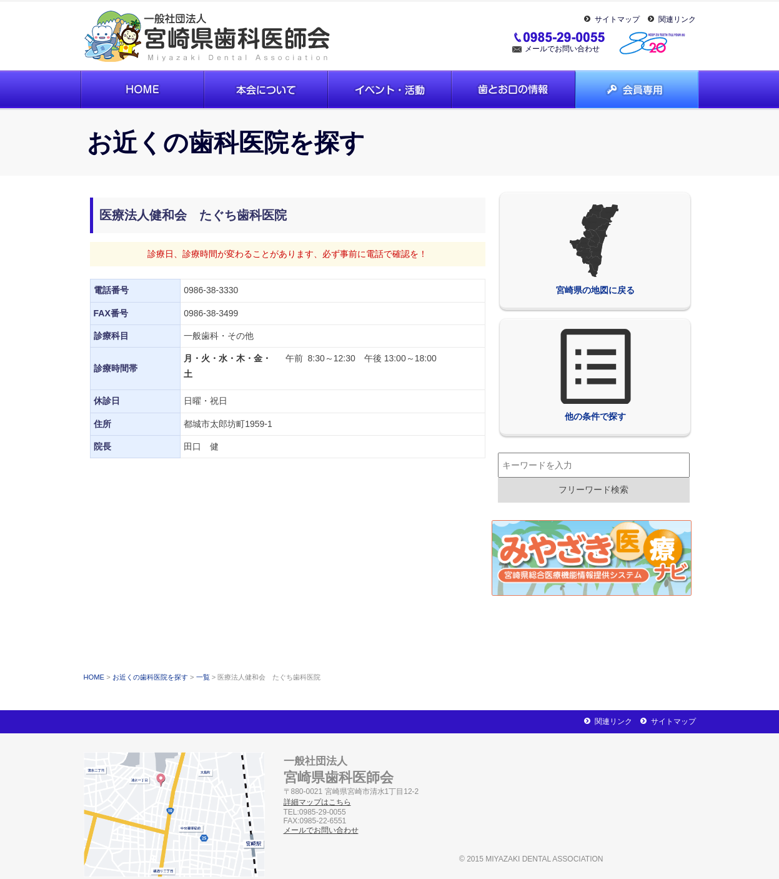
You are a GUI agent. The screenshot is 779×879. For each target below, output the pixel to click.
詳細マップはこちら (317, 802)
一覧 (203, 677)
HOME (94, 677)
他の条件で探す (595, 375)
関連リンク (677, 19)
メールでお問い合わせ (562, 48)
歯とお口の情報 (513, 89)
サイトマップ (617, 19)
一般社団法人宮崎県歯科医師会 (209, 36)
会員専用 (637, 89)
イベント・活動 (390, 89)
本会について (266, 89)
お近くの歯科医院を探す (150, 677)
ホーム (142, 89)
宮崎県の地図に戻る (595, 249)
